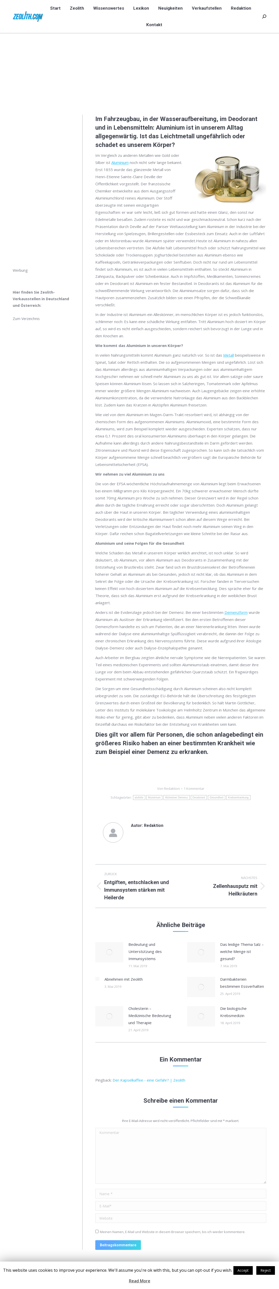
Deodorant (199, 797)
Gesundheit (216, 797)
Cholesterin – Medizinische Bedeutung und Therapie (149, 1015)
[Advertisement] (41, 191)
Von (168, 788)
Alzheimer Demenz (176, 797)
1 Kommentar (194, 788)
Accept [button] (243, 1270)
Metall (228, 355)
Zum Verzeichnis (26, 318)
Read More (139, 1281)
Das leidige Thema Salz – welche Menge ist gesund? (242, 951)
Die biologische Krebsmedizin (233, 1012)
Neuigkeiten (212, 65)
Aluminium (120, 162)
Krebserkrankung (238, 797)
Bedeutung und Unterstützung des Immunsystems (145, 951)
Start (194, 65)
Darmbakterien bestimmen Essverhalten (242, 983)
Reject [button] (265, 1270)
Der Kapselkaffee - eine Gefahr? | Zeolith (149, 1080)
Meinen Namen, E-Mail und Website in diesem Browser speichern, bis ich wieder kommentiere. (172, 1232)
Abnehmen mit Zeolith (123, 979)
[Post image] (109, 952)
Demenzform (236, 612)
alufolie (139, 797)
